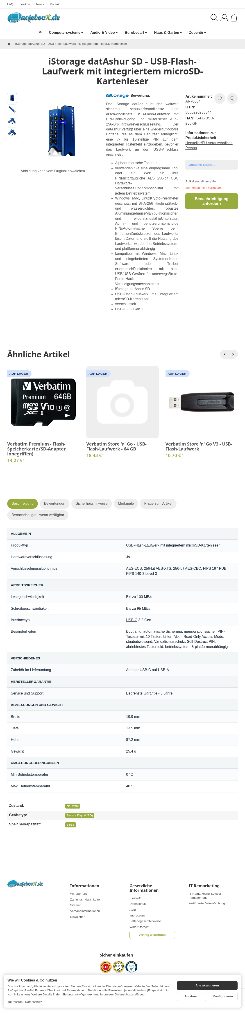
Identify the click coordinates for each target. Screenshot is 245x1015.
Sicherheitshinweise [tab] (91, 503)
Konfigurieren (223, 996)
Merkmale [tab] (126, 503)
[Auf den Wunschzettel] (219, 98)
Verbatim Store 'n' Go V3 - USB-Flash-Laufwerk (199, 446)
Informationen (84, 886)
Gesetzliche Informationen (144, 888)
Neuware (73, 806)
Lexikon (24, 4)
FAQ (10, 4)
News (40, 4)
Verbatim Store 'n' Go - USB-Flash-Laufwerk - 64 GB (116, 446)
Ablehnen (192, 996)
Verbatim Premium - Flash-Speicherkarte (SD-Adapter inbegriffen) (36, 448)
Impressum (15, 1002)
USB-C (131, 620)
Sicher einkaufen (116, 955)
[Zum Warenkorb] (234, 18)
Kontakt (55, 4)
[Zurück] (224, 354)
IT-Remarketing (204, 886)
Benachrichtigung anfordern (212, 201)
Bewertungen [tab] (54, 503)
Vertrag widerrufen (152, 935)
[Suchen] (214, 18)
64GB (71, 824)
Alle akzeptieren (207, 985)
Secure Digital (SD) (80, 815)
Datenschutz (33, 1002)
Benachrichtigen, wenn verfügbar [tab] (37, 515)
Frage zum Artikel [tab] (158, 503)
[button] (12, 98)
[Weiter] (233, 354)
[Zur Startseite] (59, 17)
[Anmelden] (224, 18)
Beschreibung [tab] (22, 503)
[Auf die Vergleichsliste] (232, 98)
